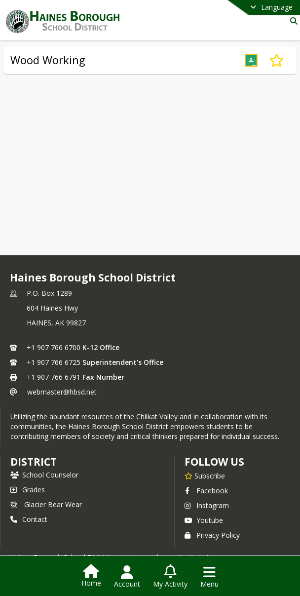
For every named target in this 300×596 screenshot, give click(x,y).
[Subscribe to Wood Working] (276, 60)
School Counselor (44, 474)
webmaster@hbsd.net (62, 392)
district (33, 462)
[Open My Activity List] (170, 576)
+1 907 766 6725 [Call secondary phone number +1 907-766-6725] (53, 362)
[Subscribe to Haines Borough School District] (205, 475)
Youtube (204, 520)
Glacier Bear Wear (46, 504)
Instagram (207, 505)
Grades (27, 489)
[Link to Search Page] (292, 21)
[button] (251, 60)
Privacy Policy (212, 535)
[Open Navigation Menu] (209, 576)
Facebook (206, 490)
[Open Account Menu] (127, 576)
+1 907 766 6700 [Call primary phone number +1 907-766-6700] (53, 347)
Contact (28, 519)
